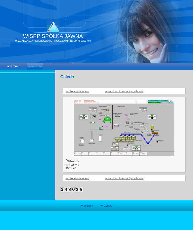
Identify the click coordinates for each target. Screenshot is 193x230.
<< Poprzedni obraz (77, 91)
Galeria (36, 66)
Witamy (15, 66)
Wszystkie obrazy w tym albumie (124, 91)
